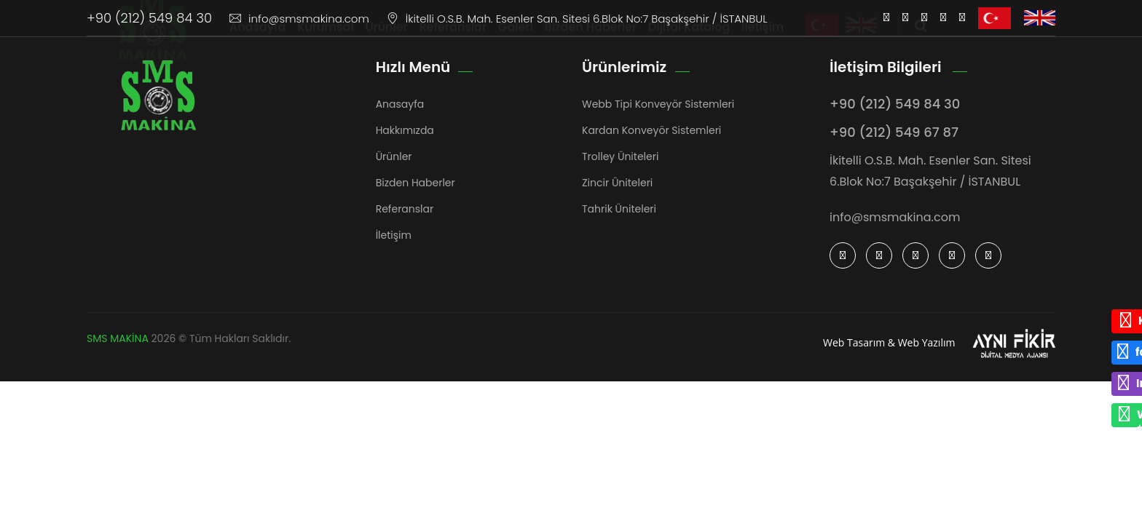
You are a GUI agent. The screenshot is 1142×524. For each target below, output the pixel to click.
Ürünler (387, 40)
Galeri (515, 40)
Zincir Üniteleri (617, 182)
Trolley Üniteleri (620, 156)
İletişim (762, 40)
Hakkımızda (405, 130)
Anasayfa (257, 40)
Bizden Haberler (591, 40)
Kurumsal (325, 40)
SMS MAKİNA (118, 338)
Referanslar (453, 40)
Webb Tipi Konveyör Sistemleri (658, 104)
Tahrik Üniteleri (619, 209)
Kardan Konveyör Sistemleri (651, 130)
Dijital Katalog (689, 40)
